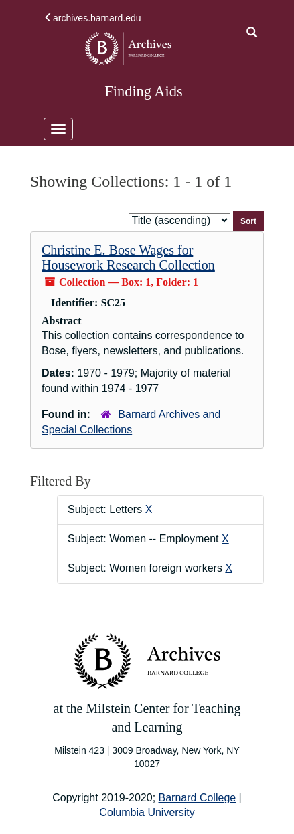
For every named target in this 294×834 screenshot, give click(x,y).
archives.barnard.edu (92, 18)
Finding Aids (143, 91)
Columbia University (146, 812)
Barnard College (197, 797)
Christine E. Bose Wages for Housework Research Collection (128, 257)
